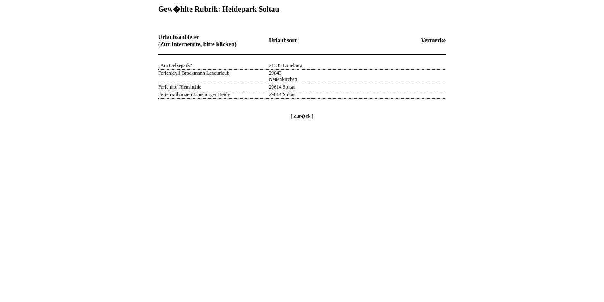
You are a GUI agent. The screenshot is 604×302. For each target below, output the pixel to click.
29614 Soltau (282, 87)
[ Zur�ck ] (302, 116)
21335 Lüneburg (285, 65)
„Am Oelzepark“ (175, 65)
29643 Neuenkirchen (283, 76)
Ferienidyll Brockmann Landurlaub (193, 73)
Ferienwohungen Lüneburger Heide (194, 94)
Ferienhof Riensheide (179, 87)
